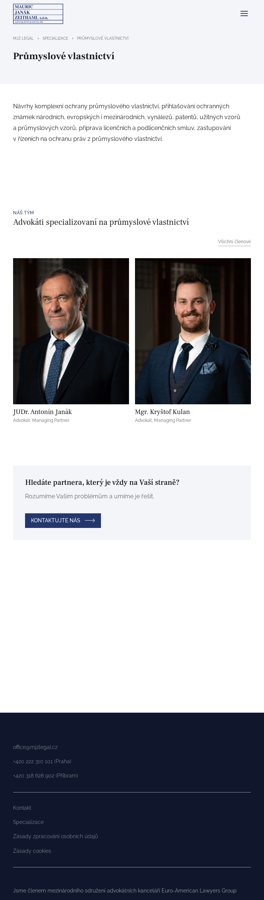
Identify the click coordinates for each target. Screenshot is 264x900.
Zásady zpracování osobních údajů (55, 836)
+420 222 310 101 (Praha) (42, 761)
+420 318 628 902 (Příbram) (45, 776)
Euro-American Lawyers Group (199, 891)
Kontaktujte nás (55, 520)
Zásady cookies (32, 851)
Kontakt (22, 808)
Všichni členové (234, 241)
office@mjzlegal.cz (35, 747)
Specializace (28, 822)
